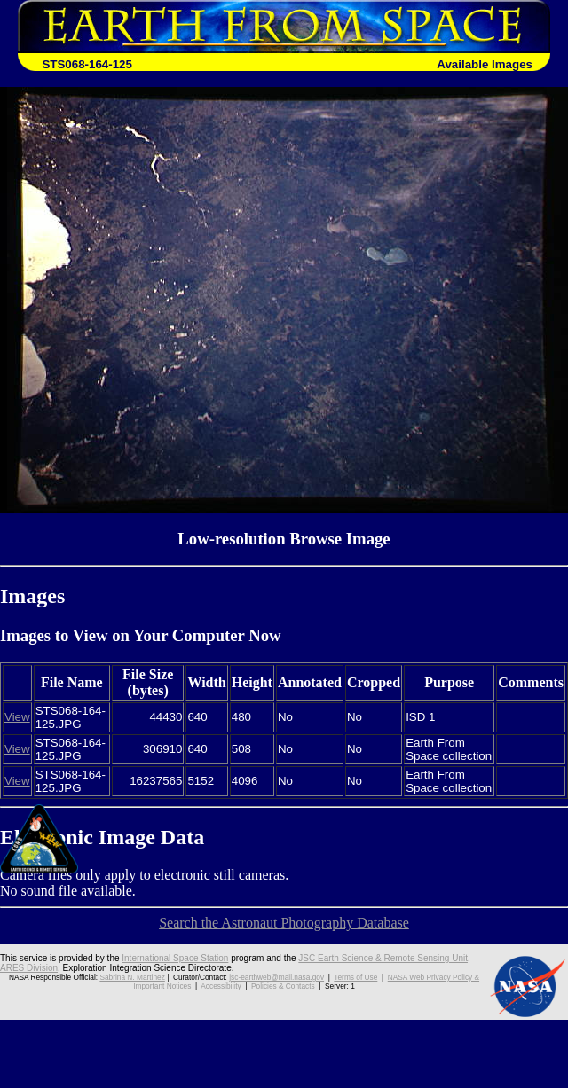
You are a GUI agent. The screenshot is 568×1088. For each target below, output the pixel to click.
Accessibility (221, 986)
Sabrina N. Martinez (131, 977)
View (17, 717)
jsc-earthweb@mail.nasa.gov (276, 977)
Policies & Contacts (283, 986)
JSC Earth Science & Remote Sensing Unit (383, 958)
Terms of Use (355, 977)
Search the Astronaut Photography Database (284, 922)
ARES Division (29, 968)
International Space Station (175, 958)
